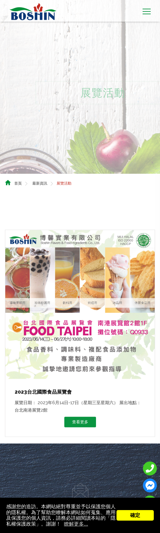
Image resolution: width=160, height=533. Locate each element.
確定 (135, 515)
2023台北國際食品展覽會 (43, 392)
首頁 (18, 178)
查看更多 (80, 422)
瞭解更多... (76, 523)
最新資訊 (39, 178)
